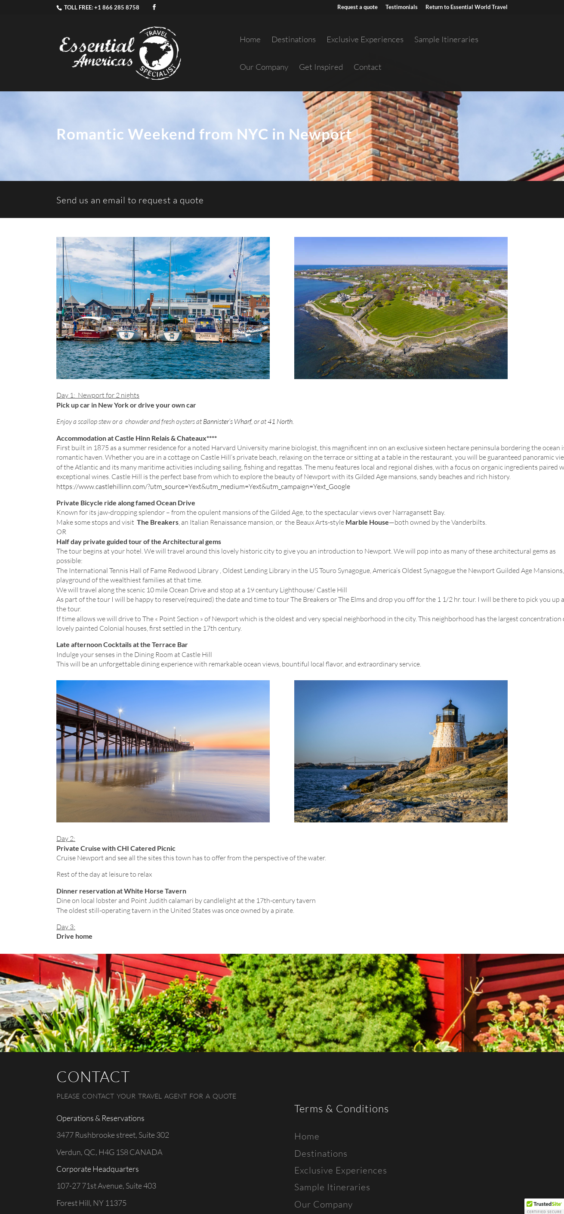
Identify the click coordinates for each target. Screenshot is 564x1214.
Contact (368, 68)
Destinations (293, 40)
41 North (280, 421)
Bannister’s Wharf (227, 421)
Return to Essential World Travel (466, 7)
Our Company (264, 68)
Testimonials (401, 7)
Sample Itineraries (446, 40)
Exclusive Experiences (365, 40)
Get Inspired (321, 68)
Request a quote (357, 7)
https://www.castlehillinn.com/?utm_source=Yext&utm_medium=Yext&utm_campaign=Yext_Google (203, 486)
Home (250, 40)
